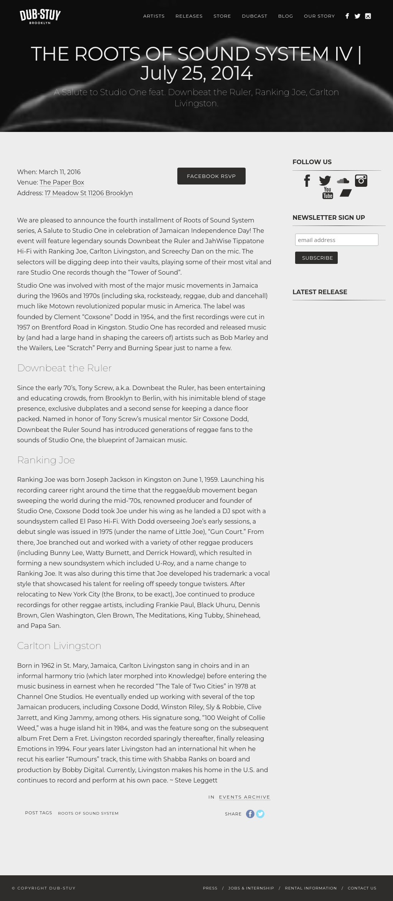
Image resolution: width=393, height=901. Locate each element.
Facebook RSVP (211, 176)
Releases (189, 16)
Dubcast (255, 16)
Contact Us (362, 888)
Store (222, 16)
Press (210, 888)
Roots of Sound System (88, 813)
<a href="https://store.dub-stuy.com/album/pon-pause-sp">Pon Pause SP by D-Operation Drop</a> (336, 394)
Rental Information (311, 888)
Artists (154, 16)
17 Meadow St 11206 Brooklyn (89, 193)
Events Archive (245, 797)
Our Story (319, 16)
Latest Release (319, 292)
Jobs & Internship (251, 888)
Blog (285, 16)
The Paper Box (62, 182)
